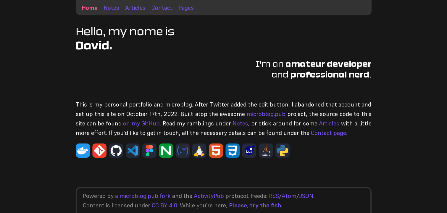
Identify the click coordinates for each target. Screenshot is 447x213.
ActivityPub (209, 196)
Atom (289, 196)
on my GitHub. (142, 123)
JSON (306, 196)
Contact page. (329, 133)
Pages (186, 8)
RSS (274, 196)
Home (90, 8)
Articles (135, 8)
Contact (161, 8)
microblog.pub (266, 114)
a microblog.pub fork (143, 196)
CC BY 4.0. (165, 205)
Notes (111, 8)
